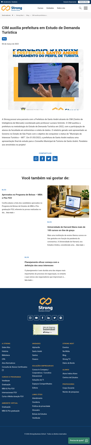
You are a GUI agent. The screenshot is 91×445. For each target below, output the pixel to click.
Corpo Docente (68, 388)
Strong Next (20, 15)
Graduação (6, 385)
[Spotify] (60, 317)
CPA (3, 359)
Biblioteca (6, 355)
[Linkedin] (48, 317)
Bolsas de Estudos (39, 414)
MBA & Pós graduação (11, 411)
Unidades (50, 8)
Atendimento (37, 398)
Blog (27, 15)
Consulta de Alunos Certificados (14, 368)
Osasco (35, 359)
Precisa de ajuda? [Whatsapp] (79, 440)
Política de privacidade (41, 406)
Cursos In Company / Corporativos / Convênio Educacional (41, 373)
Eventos (66, 347)
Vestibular (6, 381)
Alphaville (36, 347)
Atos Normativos (8, 363)
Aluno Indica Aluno (70, 374)
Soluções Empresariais (69, 2)
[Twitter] (54, 317)
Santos (35, 355)
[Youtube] (36, 317)
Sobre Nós (6, 347)
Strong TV (66, 359)
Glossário (36, 410)
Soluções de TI (38, 380)
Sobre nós (61, 8)
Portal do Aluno (83, 2)
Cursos (40, 8)
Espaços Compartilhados (42, 384)
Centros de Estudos (70, 377)
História (5, 351)
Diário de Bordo (69, 363)
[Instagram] (30, 317)
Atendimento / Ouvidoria (9, 2)
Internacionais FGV (9, 393)
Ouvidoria (36, 402)
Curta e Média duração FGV (13, 396)
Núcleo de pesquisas (71, 392)
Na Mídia (66, 351)
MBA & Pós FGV (8, 389)
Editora (35, 388)
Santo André (37, 351)
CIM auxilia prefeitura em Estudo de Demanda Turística (40, 15)
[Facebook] (42, 317)
